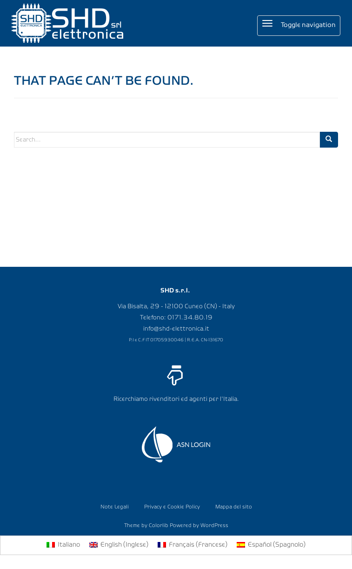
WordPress (214, 525)
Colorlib (158, 525)
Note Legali (114, 507)
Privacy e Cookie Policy (172, 507)
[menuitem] (63, 545)
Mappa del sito (233, 507)
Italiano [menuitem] (69, 545)
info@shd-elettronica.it (176, 328)
